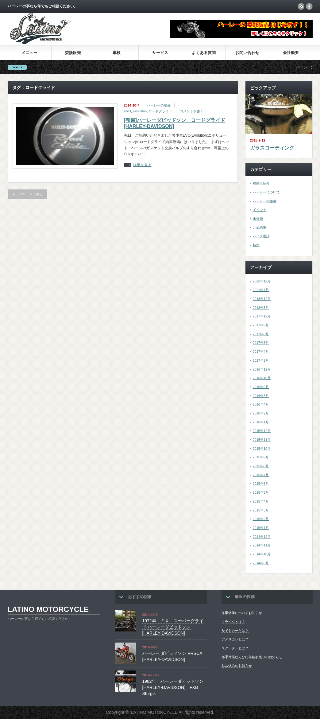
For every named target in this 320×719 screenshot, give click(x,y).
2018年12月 (262, 299)
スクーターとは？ (235, 648)
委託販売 (73, 52)
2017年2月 (261, 360)
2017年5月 (261, 342)
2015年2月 (261, 519)
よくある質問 (204, 52)
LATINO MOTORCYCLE (48, 609)
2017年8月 (261, 334)
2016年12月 (262, 369)
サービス (160, 52)
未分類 (258, 218)
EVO (127, 111)
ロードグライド (160, 111)
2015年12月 (262, 431)
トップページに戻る (27, 194)
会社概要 (291, 52)
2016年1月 (261, 422)
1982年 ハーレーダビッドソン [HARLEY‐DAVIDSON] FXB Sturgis (172, 687)
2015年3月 (261, 510)
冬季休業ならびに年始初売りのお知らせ (252, 657)
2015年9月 (261, 457)
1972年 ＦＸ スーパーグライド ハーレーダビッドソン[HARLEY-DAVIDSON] (172, 626)
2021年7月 (261, 290)
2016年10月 (262, 378)
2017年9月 (261, 325)
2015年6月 (261, 483)
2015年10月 (262, 448)
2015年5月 (261, 492)
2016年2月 (261, 413)
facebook (309, 6)
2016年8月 (261, 396)
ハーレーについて (266, 192)
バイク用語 (261, 236)
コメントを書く (191, 111)
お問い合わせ (247, 52)
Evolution (140, 111)
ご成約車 (259, 227)
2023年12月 (262, 281)
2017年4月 (261, 351)
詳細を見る (142, 165)
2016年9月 (261, 387)
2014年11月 (262, 545)
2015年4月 (261, 501)
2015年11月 (262, 439)
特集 (256, 245)
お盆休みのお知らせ (237, 665)
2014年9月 (261, 563)
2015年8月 (261, 466)
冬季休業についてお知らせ (242, 613)
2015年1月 (261, 528)
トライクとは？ (233, 622)
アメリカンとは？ (235, 639)
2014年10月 (262, 554)
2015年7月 (261, 475)
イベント (259, 210)
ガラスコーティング (272, 147)
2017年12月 (262, 316)
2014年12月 (262, 536)
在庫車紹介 (261, 183)
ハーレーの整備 (159, 105)
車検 (117, 52)
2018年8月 (261, 307)
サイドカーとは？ (235, 630)
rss (301, 6)
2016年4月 (261, 404)
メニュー (29, 52)
